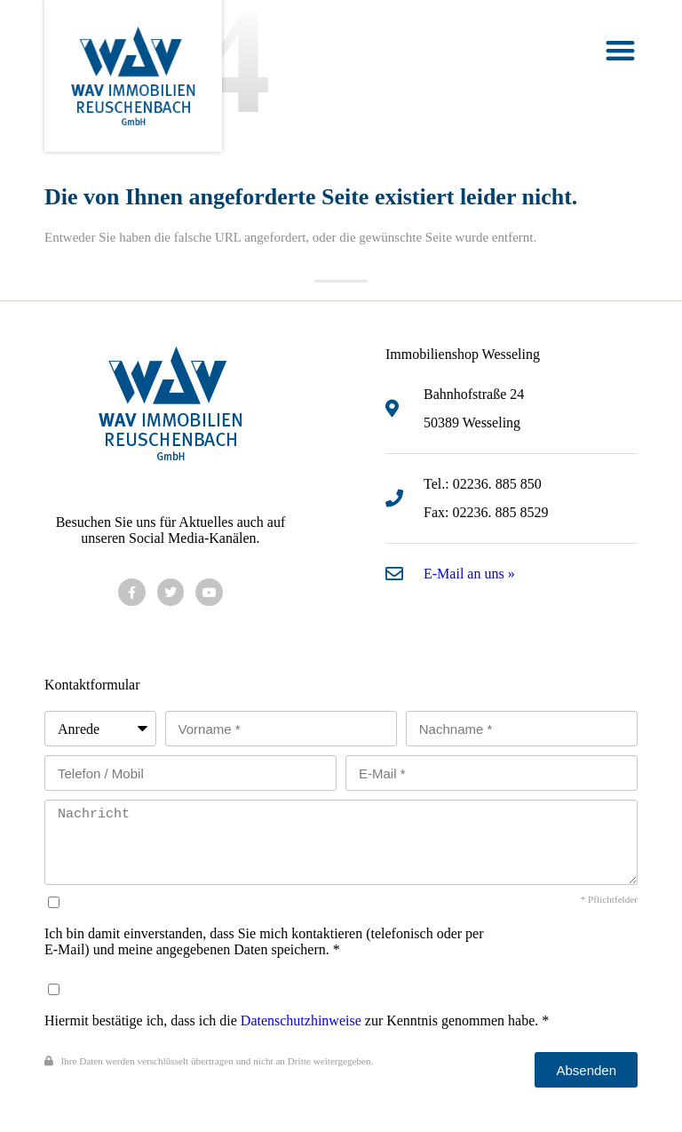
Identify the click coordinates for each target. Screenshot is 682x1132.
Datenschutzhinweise (301, 1020)
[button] (620, 50)
